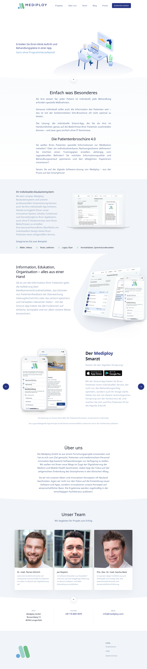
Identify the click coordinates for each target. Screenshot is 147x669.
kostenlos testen (121, 5)
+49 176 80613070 (73, 613)
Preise (105, 5)
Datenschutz (111, 655)
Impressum (111, 646)
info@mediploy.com (113, 613)
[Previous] (6, 386)
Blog (95, 5)
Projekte (59, 5)
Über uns (72, 5)
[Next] (141, 386)
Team (84, 5)
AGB (108, 651)
